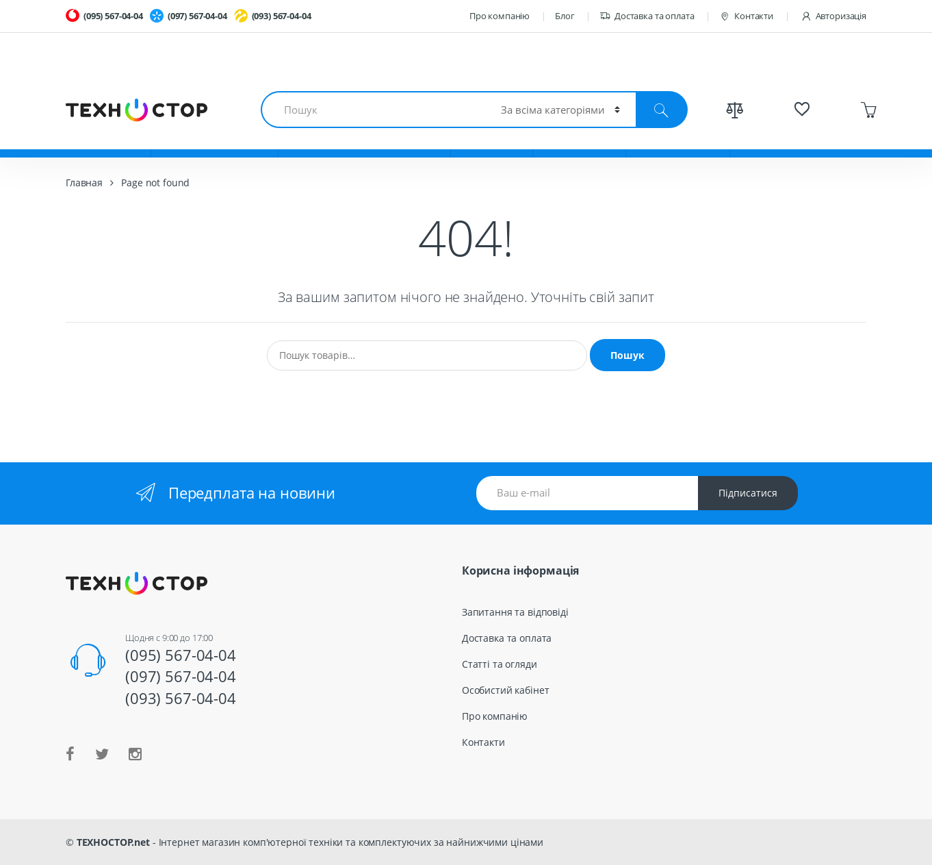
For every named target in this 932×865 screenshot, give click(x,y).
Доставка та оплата (646, 16)
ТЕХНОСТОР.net (113, 842)
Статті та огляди (499, 663)
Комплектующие (214, 136)
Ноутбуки (108, 136)
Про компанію (499, 16)
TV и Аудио (579, 136)
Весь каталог (677, 136)
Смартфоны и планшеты (364, 136)
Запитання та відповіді (515, 611)
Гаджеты (491, 136)
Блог (564, 16)
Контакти (746, 16)
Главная (84, 182)
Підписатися (748, 492)
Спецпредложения (797, 136)
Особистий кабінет (505, 690)
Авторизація (833, 16)
